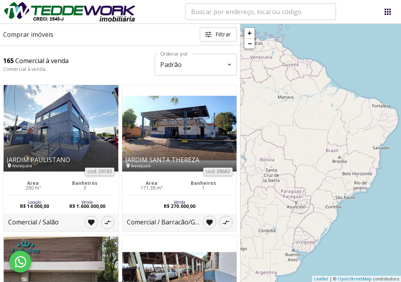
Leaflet (321, 279)
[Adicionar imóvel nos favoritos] (91, 222)
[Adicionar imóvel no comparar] (107, 222)
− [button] (250, 43)
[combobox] (260, 12)
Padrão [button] (171, 64)
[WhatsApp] (20, 262)
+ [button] (249, 33)
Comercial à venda (24, 69)
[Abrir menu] (387, 11)
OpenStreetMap (355, 279)
